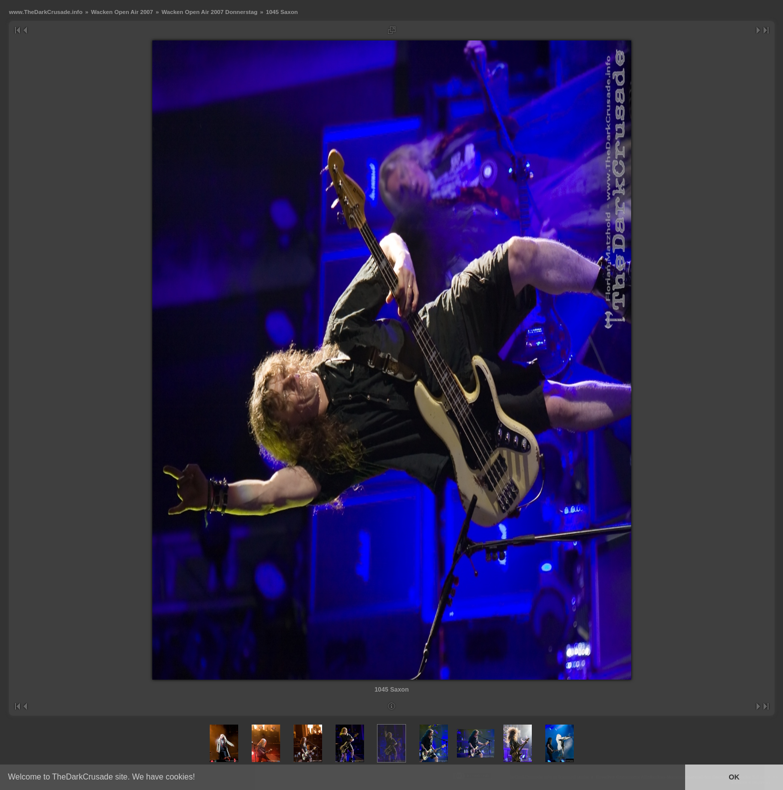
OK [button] (734, 777)
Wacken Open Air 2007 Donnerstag (209, 11)
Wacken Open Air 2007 (122, 11)
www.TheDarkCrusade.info (45, 11)
